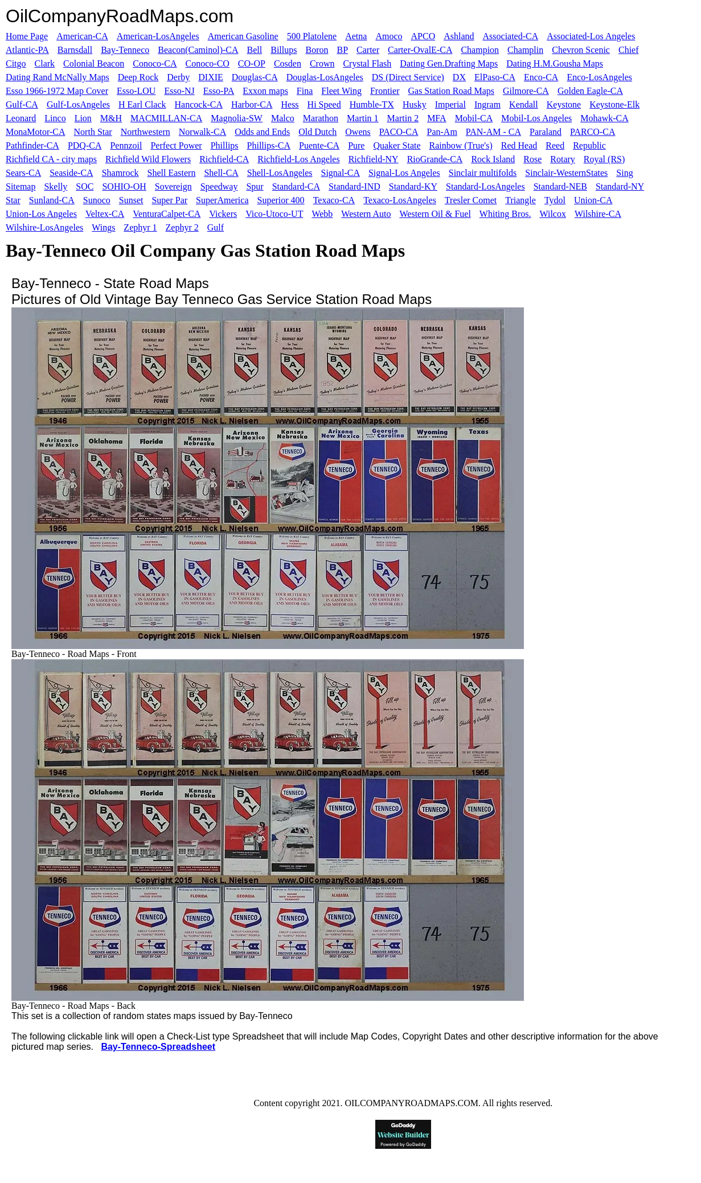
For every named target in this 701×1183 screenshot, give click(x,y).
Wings (103, 227)
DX (459, 77)
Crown (322, 63)
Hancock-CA (199, 104)
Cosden (287, 63)
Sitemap (20, 186)
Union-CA (593, 200)
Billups (283, 50)
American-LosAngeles (158, 36)
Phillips (225, 145)
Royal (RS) (604, 159)
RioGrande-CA (435, 159)
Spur (254, 186)
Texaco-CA (334, 200)
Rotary (562, 159)
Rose (532, 159)
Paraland (545, 132)
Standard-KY (413, 186)
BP (342, 50)
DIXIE (210, 77)
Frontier (385, 91)
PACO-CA (399, 132)
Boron (316, 50)
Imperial (450, 104)
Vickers (223, 214)
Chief (628, 50)
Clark (45, 63)
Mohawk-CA (604, 118)
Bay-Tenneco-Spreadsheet (158, 1046)
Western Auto (366, 214)
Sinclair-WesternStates (566, 173)
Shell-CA (221, 173)
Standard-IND (354, 186)
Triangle (520, 200)
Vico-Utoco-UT (274, 214)
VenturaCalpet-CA (166, 214)
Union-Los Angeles (41, 214)
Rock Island (493, 159)
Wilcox (553, 214)
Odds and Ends (262, 132)
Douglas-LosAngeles (324, 77)
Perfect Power (176, 145)
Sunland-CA (52, 200)
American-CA (82, 36)
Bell (255, 50)
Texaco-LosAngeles (399, 200)
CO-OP (251, 63)
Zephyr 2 (182, 227)
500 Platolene (312, 36)
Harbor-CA (252, 104)
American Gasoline (243, 36)
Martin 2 (403, 118)
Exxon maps (265, 91)
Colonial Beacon (93, 63)
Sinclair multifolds (483, 173)
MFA (436, 118)
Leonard (21, 118)
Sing (624, 173)
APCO (423, 36)
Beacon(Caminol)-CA (198, 50)
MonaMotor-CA (35, 132)
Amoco (388, 36)
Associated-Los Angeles (591, 36)
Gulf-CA (22, 104)
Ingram (487, 104)
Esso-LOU (136, 91)
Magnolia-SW (237, 118)
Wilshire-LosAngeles (44, 227)
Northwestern (145, 132)
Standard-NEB (560, 186)
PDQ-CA (85, 145)
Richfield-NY (374, 159)
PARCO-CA (592, 132)
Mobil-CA (474, 118)
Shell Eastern (171, 173)
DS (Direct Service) (408, 77)
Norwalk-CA (203, 132)
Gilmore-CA (526, 91)
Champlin (525, 50)
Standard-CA (296, 186)
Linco (54, 118)
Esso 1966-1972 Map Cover (57, 91)
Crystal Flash (367, 63)
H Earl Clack (142, 104)
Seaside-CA (71, 173)
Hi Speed (324, 104)
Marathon (320, 118)
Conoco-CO (207, 63)
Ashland (459, 36)
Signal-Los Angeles (404, 173)
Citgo (16, 63)
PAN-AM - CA (493, 132)
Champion (480, 50)
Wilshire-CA (598, 214)
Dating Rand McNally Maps (57, 77)
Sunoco (96, 200)
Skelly (55, 186)
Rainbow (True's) (461, 145)
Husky (415, 104)
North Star (93, 132)
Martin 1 (363, 118)
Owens (357, 132)
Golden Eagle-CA (590, 91)
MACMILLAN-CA (166, 118)
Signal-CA (340, 173)
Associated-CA (511, 36)
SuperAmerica (222, 200)
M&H (111, 118)
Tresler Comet (471, 200)
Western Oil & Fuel (434, 214)
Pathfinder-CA (32, 145)
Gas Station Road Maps (451, 91)
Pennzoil (126, 145)
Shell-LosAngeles (280, 173)
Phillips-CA (268, 145)
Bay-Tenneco (125, 50)
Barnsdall (75, 50)
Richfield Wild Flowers (148, 159)
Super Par (169, 200)
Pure (356, 145)
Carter (367, 50)
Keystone (564, 104)
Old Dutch (317, 132)
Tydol (554, 200)
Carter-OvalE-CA (420, 50)
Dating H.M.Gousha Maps (554, 63)
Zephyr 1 (140, 227)
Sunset (131, 200)
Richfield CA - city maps (51, 159)
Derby (178, 77)
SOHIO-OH (124, 186)
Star (13, 200)
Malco (282, 118)
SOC (84, 186)
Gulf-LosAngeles (78, 104)
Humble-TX (372, 104)
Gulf (215, 227)
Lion (83, 118)
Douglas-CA (255, 77)
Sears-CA (23, 173)
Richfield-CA (224, 159)
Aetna (356, 36)
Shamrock (120, 173)
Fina (305, 91)
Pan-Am (442, 132)
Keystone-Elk (614, 104)
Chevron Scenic (581, 50)
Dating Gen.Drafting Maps (449, 63)
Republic (589, 145)
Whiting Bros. (505, 214)
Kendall (523, 104)
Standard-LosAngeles (485, 186)
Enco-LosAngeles (599, 77)
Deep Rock (138, 77)
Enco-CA (541, 77)
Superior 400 (281, 200)
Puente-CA (319, 145)
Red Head (519, 145)
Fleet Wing (341, 91)
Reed (555, 145)
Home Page (27, 36)
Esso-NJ (179, 91)
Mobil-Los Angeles (536, 118)
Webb (322, 214)
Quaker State (396, 145)
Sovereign (173, 186)
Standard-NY (620, 186)
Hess (289, 104)
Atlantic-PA (27, 50)
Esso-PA (219, 91)
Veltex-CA (104, 214)
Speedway (219, 186)
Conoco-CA (155, 63)
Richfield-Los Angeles (298, 159)
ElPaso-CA (494, 77)
